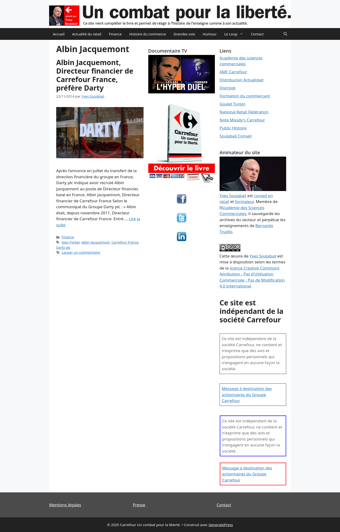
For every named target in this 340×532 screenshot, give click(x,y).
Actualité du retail (86, 34)
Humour (210, 34)
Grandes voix (184, 34)
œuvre (236, 256)
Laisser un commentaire (81, 252)
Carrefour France (125, 242)
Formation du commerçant (245, 96)
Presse (139, 504)
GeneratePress (220, 524)
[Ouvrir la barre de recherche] (285, 34)
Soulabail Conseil (235, 136)
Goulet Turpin (232, 104)
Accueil (58, 34)
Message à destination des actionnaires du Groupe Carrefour (247, 394)
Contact (257, 34)
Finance (115, 34)
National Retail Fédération (244, 112)
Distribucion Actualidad (242, 80)
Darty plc (63, 247)
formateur (244, 201)
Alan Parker (71, 242)
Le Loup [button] (235, 34)
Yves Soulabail (263, 256)
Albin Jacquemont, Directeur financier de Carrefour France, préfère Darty (94, 75)
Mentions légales (65, 504)
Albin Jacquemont (95, 242)
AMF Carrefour (233, 72)
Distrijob (228, 88)
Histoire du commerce (147, 34)
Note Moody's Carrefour (242, 120)
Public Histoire (233, 128)
